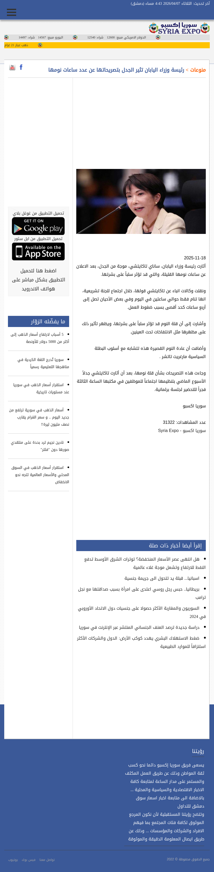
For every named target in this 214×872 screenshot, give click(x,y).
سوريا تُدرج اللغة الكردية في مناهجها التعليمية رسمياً (43, 363)
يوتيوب (13, 860)
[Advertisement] (141, 120)
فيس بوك (28, 860)
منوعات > (195, 70)
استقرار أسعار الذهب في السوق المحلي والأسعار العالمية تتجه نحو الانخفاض (40, 475)
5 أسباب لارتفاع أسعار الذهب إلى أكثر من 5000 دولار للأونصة (40, 338)
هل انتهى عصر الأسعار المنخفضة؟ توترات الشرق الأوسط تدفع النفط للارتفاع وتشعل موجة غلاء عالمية (145, 563)
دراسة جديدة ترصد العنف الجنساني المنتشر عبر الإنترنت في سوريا (139, 627)
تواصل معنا (47, 860)
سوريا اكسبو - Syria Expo (182, 430)
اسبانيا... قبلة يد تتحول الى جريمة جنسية (161, 578)
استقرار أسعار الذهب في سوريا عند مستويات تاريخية (41, 388)
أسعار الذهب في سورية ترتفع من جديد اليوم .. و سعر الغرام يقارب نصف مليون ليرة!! (39, 417)
